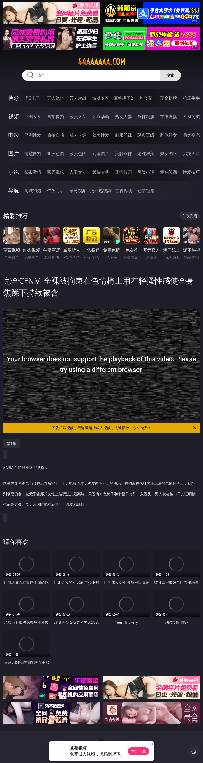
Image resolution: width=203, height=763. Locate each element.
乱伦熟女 (168, 135)
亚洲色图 (55, 153)
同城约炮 (32, 190)
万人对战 (78, 98)
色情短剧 (145, 190)
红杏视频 (123, 190)
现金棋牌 (168, 98)
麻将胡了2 (123, 98)
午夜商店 (55, 190)
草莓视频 (78, 190)
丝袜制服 (145, 116)
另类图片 (191, 153)
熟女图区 (168, 153)
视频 (13, 116)
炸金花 (146, 98)
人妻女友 (78, 172)
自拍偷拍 (55, 116)
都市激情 (32, 172)
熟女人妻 (123, 116)
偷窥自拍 (32, 153)
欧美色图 (78, 153)
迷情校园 (123, 172)
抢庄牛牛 (191, 98)
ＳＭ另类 (191, 116)
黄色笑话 (168, 172)
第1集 (11, 443)
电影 (13, 134)
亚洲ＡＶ (32, 116)
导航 (13, 190)
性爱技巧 (191, 172)
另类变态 (191, 135)
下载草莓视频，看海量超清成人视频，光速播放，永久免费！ (124, 428)
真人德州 (55, 98)
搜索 (170, 75)
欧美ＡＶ (78, 116)
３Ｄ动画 (100, 116)
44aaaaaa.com (101, 62)
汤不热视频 (100, 190)
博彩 (13, 97)
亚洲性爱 (32, 135)
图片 (13, 153)
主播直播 (168, 116)
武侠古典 (100, 172)
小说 (13, 171)
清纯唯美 (145, 153)
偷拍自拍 (55, 135)
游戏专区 (100, 98)
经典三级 (145, 135)
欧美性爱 (100, 135)
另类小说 (145, 172)
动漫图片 (100, 153)
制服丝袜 (123, 135)
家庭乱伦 (55, 172)
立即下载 (138, 751)
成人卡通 (78, 135)
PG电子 (33, 98)
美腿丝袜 (123, 153)
